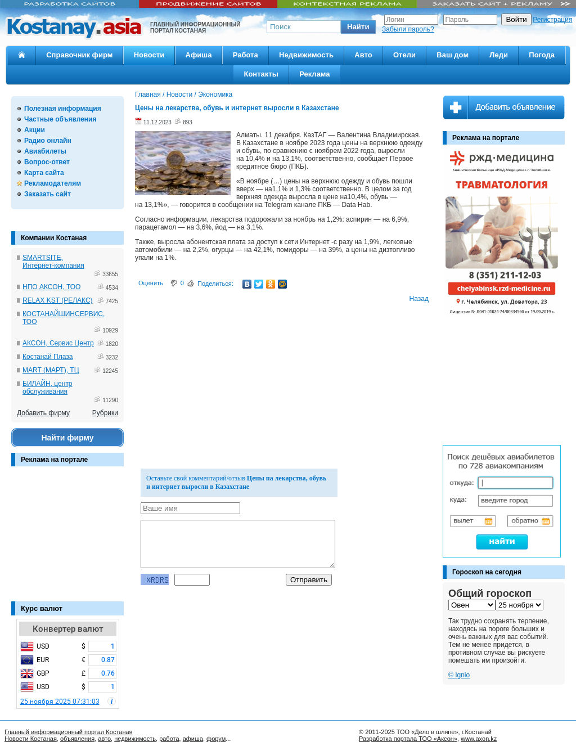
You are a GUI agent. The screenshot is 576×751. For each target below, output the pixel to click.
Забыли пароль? (408, 29)
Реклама (314, 74)
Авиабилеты (45, 151)
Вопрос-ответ (47, 162)
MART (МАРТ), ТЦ (50, 370)
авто (104, 738)
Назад (419, 299)
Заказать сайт (47, 194)
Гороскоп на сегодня (486, 572)
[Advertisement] (67, 539)
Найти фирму (67, 437)
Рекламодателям (52, 183)
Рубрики (105, 413)
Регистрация (552, 20)
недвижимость (135, 738)
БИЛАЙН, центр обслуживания (47, 387)
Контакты (261, 74)
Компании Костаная (54, 238)
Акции (34, 130)
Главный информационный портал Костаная (68, 731)
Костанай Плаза (47, 357)
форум (216, 738)
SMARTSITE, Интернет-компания (53, 261)
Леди (498, 55)
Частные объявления (60, 119)
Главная (148, 94)
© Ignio (459, 675)
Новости (149, 55)
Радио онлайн (47, 141)
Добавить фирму (43, 413)
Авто (363, 55)
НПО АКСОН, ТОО (51, 287)
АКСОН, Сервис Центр (58, 343)
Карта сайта (44, 173)
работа (169, 738)
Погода (542, 55)
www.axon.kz (479, 738)
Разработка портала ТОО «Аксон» (408, 738)
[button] (358, 27)
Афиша (199, 55)
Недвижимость (306, 55)
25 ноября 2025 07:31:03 (60, 701)
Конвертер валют (68, 629)
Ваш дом (452, 55)
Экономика (215, 94)
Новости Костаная (30, 738)
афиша (193, 738)
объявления (77, 738)
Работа (245, 55)
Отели (404, 55)
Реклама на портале (54, 460)
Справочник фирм (79, 55)
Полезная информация (62, 109)
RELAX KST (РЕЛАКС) (57, 300)
